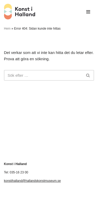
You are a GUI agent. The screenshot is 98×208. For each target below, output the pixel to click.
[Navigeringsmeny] (88, 12)
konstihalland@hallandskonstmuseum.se (32, 181)
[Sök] (43, 75)
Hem (7, 28)
